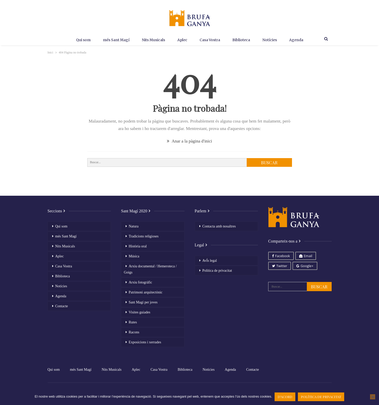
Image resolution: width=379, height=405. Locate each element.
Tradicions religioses (144, 236)
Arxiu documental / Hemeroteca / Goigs (150, 269)
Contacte (61, 306)
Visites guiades (139, 312)
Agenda (300, 40)
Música (134, 256)
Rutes (133, 322)
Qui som (79, 40)
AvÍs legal (209, 260)
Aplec (182, 40)
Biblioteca (243, 40)
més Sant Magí (113, 40)
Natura (133, 226)
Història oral (138, 246)
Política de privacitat (217, 270)
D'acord (285, 397)
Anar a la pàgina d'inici (189, 141)
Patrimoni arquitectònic (146, 292)
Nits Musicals (151, 40)
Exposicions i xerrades (145, 342)
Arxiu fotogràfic (140, 282)
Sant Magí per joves (143, 302)
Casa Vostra (210, 40)
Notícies (272, 40)
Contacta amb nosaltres (219, 226)
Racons (134, 332)
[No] (372, 396)
